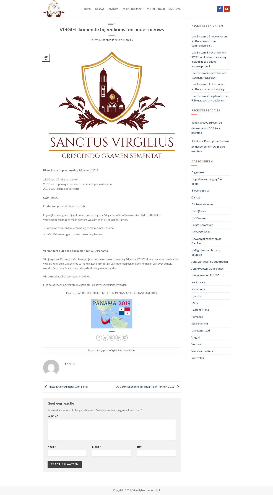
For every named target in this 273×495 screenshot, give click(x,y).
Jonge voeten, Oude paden (207, 268)
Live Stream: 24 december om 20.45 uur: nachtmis (206, 127)
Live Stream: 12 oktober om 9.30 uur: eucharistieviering (208, 87)
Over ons (176, 9)
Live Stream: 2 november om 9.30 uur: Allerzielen (208, 75)
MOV (195, 303)
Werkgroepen (133, 9)
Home (87, 8)
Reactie (53, 415)
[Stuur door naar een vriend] (112, 338)
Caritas (195, 197)
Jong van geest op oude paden (209, 261)
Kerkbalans (198, 282)
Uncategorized (200, 330)
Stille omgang (199, 323)
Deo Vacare (198, 218)
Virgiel (112, 24)
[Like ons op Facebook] (220, 9)
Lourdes (196, 296)
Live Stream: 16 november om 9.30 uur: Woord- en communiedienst (209, 41)
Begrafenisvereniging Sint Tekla (207, 181)
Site (139, 446)
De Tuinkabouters (202, 204)
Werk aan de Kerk (202, 351)
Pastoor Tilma (200, 309)
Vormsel (196, 344)
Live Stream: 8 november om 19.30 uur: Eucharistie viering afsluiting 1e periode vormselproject (209, 59)
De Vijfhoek (198, 211)
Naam (52, 446)
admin (129, 40)
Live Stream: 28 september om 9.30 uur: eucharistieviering (209, 98)
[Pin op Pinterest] (118, 338)
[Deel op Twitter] (105, 338)
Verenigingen (156, 8)
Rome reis (197, 316)
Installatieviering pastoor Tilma (65, 386)
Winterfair (197, 357)
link (133, 350)
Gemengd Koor (200, 231)
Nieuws (100, 8)
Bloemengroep (200, 190)
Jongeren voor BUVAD (205, 275)
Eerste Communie (202, 224)
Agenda (113, 8)
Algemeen (197, 172)
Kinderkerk (198, 289)
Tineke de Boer (200, 141)
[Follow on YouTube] (227, 9)
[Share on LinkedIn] (125, 338)
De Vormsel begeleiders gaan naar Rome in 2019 (148, 386)
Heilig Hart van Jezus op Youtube (206, 252)
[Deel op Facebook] (99, 338)
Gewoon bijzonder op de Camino (206, 241)
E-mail (96, 446)
